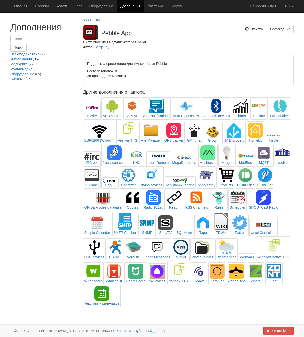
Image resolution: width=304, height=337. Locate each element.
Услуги (61, 6)
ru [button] (289, 6)
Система (17, 79)
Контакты (123, 331)
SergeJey (102, 47)
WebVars (247, 257)
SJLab (31, 331)
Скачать (254, 29)
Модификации (22, 64)
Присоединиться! (264, 6)
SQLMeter (184, 233)
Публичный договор (150, 331)
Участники (156, 6)
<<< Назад (91, 20)
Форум (177, 6)
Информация (21, 59)
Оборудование (101, 6)
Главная (20, 6)
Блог (78, 6)
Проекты (42, 6)
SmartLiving (278, 331)
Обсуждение (280, 29)
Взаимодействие (24, 54)
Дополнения (130, 6)
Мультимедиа (21, 69)
